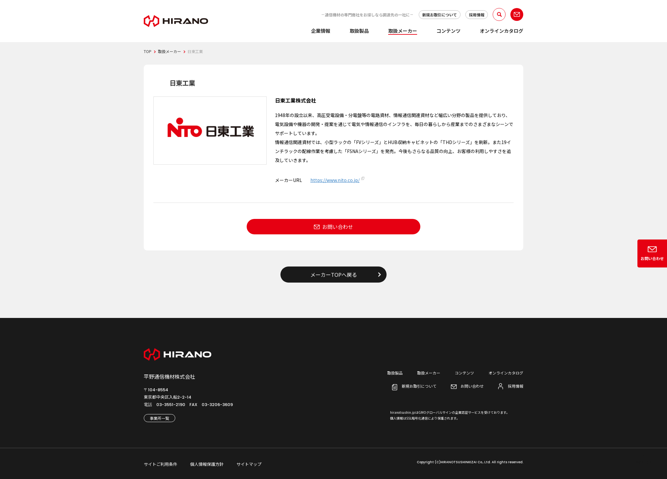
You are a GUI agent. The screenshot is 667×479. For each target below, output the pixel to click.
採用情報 (476, 14)
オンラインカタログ (501, 30)
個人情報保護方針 (207, 464)
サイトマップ (248, 464)
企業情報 (320, 30)
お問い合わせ (337, 226)
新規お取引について (439, 14)
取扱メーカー (402, 30)
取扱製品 (359, 30)
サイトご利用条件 (160, 464)
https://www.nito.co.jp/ (335, 180)
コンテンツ (448, 30)
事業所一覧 (159, 418)
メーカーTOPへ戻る (333, 274)
